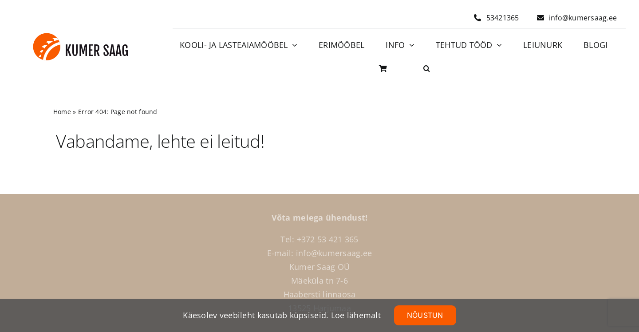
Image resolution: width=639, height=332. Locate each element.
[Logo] (80, 37)
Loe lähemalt (356, 315)
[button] (426, 69)
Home (62, 111)
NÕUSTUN (425, 315)
